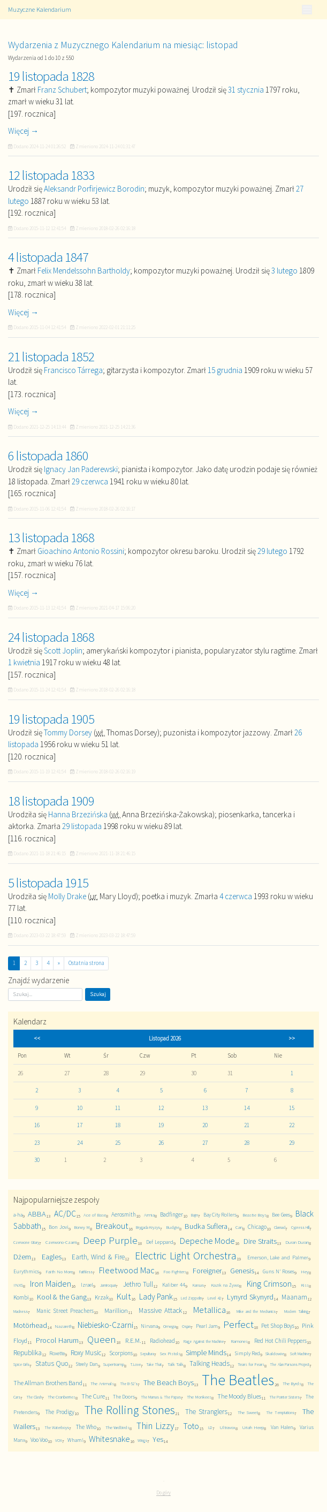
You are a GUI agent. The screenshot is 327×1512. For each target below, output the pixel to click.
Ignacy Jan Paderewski (81, 469)
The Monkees (199, 1397)
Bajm (194, 1215)
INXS (18, 1285)
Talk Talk (176, 1364)
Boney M (82, 1227)
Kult (124, 1296)
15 (291, 1108)
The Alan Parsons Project (289, 1364)
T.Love (135, 1364)
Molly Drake (67, 896)
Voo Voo (39, 1439)
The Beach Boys (168, 1382)
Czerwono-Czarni (61, 1242)
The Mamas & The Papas (161, 1397)
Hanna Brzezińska (78, 814)
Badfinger (171, 1214)
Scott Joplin (63, 650)
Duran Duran (297, 1242)
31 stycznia (246, 90)
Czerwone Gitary (26, 1242)
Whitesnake (109, 1439)
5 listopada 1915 (48, 882)
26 (161, 1142)
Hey (305, 1271)
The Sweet (248, 1412)
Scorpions (121, 1353)
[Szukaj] (45, 994)
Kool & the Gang (62, 1297)
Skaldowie (274, 1353)
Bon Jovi (58, 1227)
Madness (20, 1311)
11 (117, 1108)
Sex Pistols (170, 1353)
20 (205, 1125)
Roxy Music (86, 1352)
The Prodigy (59, 1412)
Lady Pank (156, 1296)
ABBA (37, 1214)
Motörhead (30, 1325)
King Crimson (269, 1284)
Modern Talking (296, 1311)
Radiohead (162, 1340)
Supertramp (113, 1364)
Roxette (57, 1353)
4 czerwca (235, 896)
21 (246, 1125)
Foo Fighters (175, 1271)
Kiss (305, 1285)
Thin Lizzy (155, 1426)
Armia (149, 1215)
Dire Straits (260, 1241)
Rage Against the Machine (204, 1341)
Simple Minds (206, 1352)
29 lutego (272, 551)
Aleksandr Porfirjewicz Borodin (94, 189)
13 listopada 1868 (51, 537)
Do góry (163, 1492)
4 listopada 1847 (48, 256)
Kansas (198, 1285)
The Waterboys (57, 1427)
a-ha (17, 1214)
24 (79, 1142)
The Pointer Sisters (284, 1397)
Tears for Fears (251, 1364)
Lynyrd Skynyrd (250, 1297)
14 (246, 1108)
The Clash (34, 1397)
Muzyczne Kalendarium (39, 9)
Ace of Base (94, 1215)
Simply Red (247, 1353)
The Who (86, 1427)
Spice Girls (21, 1364)
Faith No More (59, 1271)
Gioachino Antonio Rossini (80, 551)
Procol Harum (57, 1340)
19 (161, 1125)
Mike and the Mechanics (256, 1311)
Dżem (22, 1257)
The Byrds (292, 1383)
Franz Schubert (62, 90)
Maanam (294, 1297)
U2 (210, 1427)
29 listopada (82, 826)
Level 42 (214, 1298)
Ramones (239, 1341)
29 (291, 1142)
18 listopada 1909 (51, 800)
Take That (154, 1364)
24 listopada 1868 (51, 636)
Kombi (21, 1297)
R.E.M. (133, 1340)
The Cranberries (61, 1397)
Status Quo (51, 1363)
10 (79, 1108)
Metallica (209, 1310)
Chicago (257, 1226)
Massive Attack (160, 1310)
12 (161, 1108)
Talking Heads (209, 1363)
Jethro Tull (138, 1284)
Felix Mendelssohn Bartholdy (83, 270)
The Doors (124, 1396)
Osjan (186, 1326)
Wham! (75, 1440)
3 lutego (284, 270)
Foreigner (207, 1270)
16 (37, 1125)
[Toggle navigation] (306, 10)
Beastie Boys (254, 1215)
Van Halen (282, 1427)
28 (246, 1142)
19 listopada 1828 (51, 76)
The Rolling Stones (130, 1409)
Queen (101, 1339)
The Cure (92, 1396)
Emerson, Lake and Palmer (278, 1257)
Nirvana (149, 1326)
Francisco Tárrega (73, 370)
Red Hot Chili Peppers (280, 1340)
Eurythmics (26, 1271)
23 (37, 1142)
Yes (158, 1439)
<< (37, 1038)
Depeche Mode (207, 1241)
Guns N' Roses (278, 1271)
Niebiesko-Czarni (105, 1325)
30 (37, 1160)
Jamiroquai (108, 1285)
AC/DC (65, 1214)
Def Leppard (159, 1242)
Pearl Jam (207, 1326)
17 (79, 1125)
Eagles (52, 1257)
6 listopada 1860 (48, 455)
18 (117, 1125)
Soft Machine (299, 1353)
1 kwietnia (24, 662)
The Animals (101, 1383)
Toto (191, 1426)
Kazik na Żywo (225, 1285)
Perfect (238, 1324)
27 (205, 1142)
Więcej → (23, 131)
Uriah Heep (253, 1427)
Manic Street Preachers (65, 1311)
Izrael (87, 1284)
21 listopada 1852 (51, 356)
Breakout (112, 1226)
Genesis (242, 1270)
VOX (58, 1440)
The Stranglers (206, 1411)
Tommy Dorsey (68, 732)
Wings (142, 1440)
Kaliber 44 (173, 1284)
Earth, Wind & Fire (98, 1257)
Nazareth (63, 1326)
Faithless (86, 1271)
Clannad (279, 1227)
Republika (27, 1352)
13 (205, 1108)
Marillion (116, 1310)
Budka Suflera (206, 1226)
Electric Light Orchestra (186, 1255)
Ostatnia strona (86, 963)
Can (238, 1227)
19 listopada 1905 (51, 718)
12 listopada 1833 (51, 175)
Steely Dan (86, 1364)
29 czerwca (90, 481)
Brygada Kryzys (148, 1227)
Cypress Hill (300, 1227)
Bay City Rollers (220, 1214)
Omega (169, 1326)
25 (117, 1142)
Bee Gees (281, 1214)
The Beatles (238, 1380)
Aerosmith (123, 1214)
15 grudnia (225, 370)
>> (291, 1038)
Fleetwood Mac (127, 1270)
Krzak (102, 1297)
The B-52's (129, 1383)
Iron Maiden (50, 1283)
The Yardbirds (117, 1427)
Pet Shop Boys (277, 1325)
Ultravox (227, 1427)
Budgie (172, 1227)
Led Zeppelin (191, 1298)
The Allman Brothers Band (47, 1383)
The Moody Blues (239, 1396)
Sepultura (147, 1353)
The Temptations (280, 1412)
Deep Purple (110, 1240)
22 (291, 1125)
